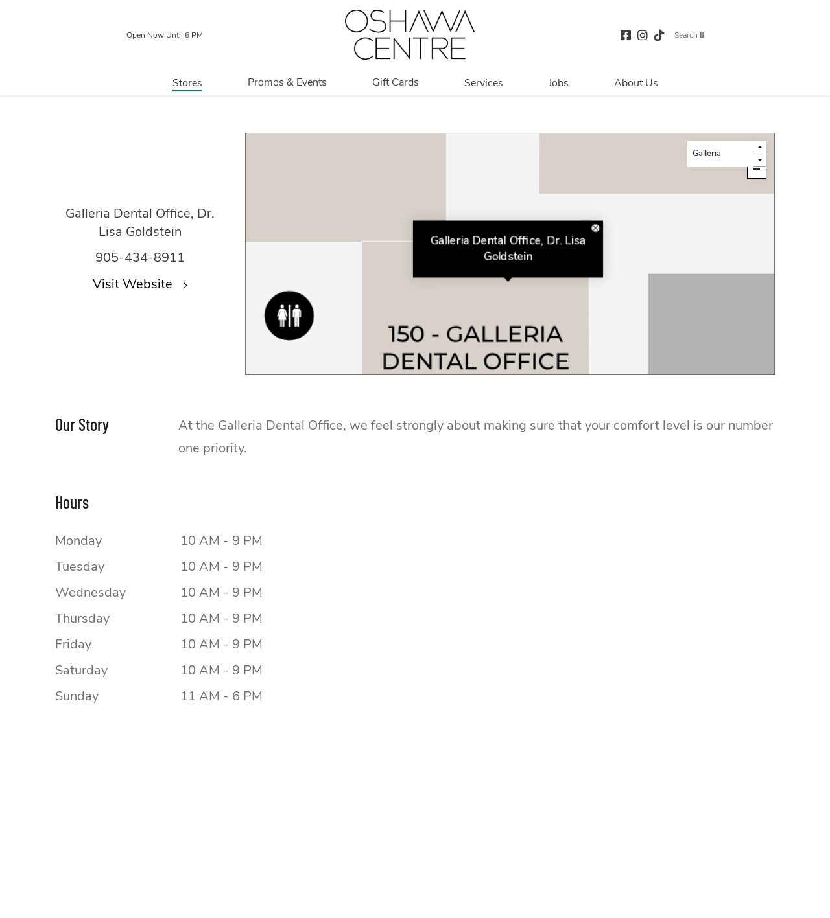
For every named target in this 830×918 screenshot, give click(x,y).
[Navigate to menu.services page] (484, 82)
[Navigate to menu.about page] (636, 82)
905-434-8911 (140, 257)
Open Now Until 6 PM (164, 35)
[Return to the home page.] (410, 35)
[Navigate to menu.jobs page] (558, 82)
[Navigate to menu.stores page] (187, 82)
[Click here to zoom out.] (757, 169)
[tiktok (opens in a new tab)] (659, 35)
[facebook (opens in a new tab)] (625, 35)
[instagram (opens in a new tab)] (642, 35)
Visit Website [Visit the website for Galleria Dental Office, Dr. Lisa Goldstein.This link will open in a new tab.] (140, 284)
